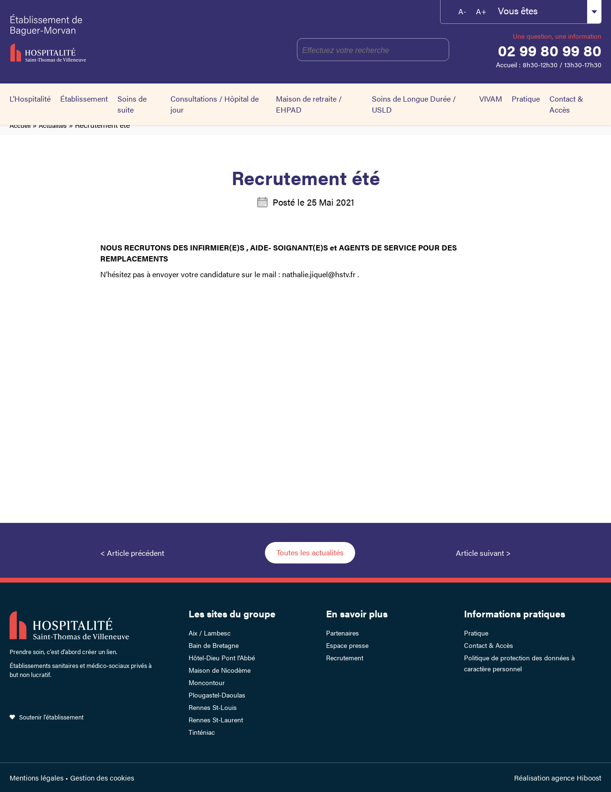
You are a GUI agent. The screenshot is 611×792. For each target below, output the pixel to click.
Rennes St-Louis (213, 707)
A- (462, 11)
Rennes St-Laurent (216, 719)
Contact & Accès (566, 104)
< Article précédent (132, 552)
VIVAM (490, 98)
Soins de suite (132, 104)
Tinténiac (202, 732)
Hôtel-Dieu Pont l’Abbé (222, 657)
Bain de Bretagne (214, 645)
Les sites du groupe (232, 613)
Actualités (53, 125)
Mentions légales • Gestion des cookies (72, 777)
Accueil (20, 125)
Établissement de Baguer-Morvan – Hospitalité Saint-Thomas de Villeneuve (91, 38)
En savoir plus (357, 613)
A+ (481, 11)
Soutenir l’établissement (51, 716)
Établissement (84, 98)
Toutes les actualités (310, 552)
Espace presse (347, 645)
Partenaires (342, 632)
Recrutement (344, 657)
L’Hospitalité (30, 98)
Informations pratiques (514, 613)
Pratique (526, 98)
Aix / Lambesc (210, 632)
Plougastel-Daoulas (217, 694)
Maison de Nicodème (220, 670)
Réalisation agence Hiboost (557, 777)
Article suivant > (483, 552)
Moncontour (207, 682)
